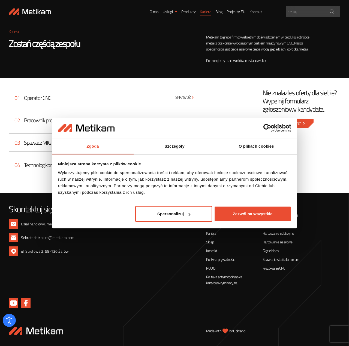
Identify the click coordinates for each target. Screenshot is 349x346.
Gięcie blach (270, 250)
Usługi (168, 11)
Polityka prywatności (220, 259)
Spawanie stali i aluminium (281, 259)
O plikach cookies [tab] (256, 146)
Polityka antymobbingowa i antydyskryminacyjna (224, 280)
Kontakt (255, 11)
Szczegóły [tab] (174, 146)
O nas (154, 11)
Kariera (205, 11)
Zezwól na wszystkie (252, 213)
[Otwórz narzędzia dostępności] (9, 320)
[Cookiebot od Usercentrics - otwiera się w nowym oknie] (267, 128)
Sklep (210, 242)
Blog (218, 11)
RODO (210, 268)
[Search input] (313, 11)
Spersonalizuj (174, 213)
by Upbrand (237, 331)
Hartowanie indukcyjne (278, 233)
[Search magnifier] (332, 11)
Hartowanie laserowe (278, 242)
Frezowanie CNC (274, 268)
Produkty (188, 11)
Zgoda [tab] (92, 146)
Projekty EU (236, 11)
